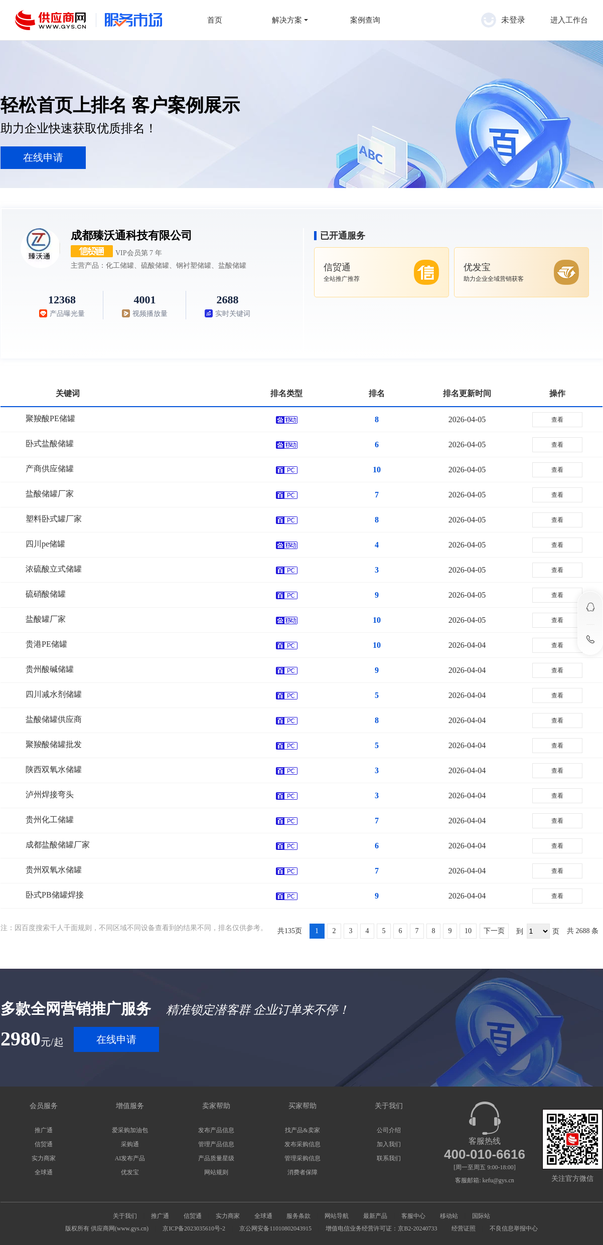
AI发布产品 (130, 1158)
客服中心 (413, 1215)
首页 (214, 20)
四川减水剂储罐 (54, 694)
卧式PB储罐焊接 (55, 895)
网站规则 (216, 1172)
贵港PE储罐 (46, 644)
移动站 (449, 1215)
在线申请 (43, 157)
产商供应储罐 (50, 468)
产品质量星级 (216, 1158)
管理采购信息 (302, 1158)
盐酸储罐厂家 (50, 493)
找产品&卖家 (302, 1130)
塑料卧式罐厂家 (54, 518)
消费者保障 (302, 1172)
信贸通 (44, 1144)
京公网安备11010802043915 (275, 1228)
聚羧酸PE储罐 (50, 418)
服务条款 (298, 1215)
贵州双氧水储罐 (54, 869)
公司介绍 (389, 1130)
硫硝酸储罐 (46, 594)
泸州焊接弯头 (50, 794)
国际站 (481, 1215)
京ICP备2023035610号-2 (194, 1228)
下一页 (494, 931)
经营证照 (463, 1228)
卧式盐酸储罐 (50, 443)
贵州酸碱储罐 (50, 669)
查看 (557, 419)
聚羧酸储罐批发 (54, 744)
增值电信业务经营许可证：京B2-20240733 (381, 1228)
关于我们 (125, 1215)
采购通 (130, 1144)
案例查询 (365, 20)
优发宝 (130, 1172)
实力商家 (44, 1158)
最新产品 (375, 1215)
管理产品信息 (216, 1144)
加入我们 (389, 1144)
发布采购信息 (302, 1144)
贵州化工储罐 (50, 819)
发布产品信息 (216, 1130)
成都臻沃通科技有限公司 (131, 235)
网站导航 (337, 1215)
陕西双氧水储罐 (54, 769)
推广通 (44, 1130)
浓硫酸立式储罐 (54, 569)
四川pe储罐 (45, 544)
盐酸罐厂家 (46, 619)
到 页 (537, 931)
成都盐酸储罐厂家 (58, 844)
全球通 (44, 1172)
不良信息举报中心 (514, 1228)
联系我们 (389, 1158)
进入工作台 (569, 20)
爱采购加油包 (130, 1130)
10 (468, 931)
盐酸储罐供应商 (54, 719)
